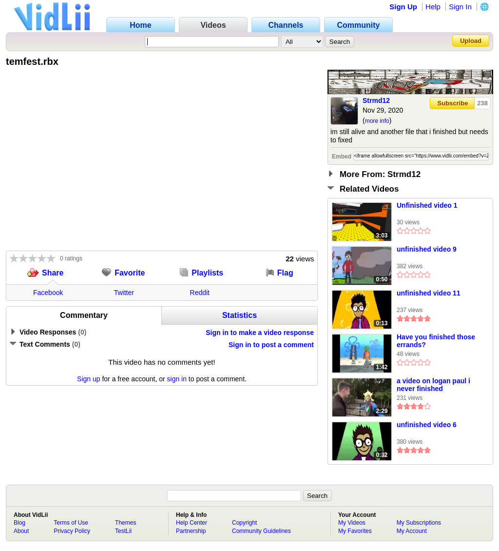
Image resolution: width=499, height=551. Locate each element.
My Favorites (355, 531)
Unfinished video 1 (427, 205)
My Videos (351, 522)
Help (433, 6)
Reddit (200, 292)
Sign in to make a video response (260, 332)
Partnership (191, 531)
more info (377, 121)
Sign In (460, 6)
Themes (125, 522)
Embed (341, 156)
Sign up (88, 379)
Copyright (244, 522)
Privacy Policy (72, 531)
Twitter (124, 292)
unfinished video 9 (427, 249)
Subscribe (453, 103)
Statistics (239, 315)
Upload (470, 40)
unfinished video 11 (429, 293)
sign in (177, 379)
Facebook (48, 292)
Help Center (191, 522)
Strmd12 (376, 100)
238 (482, 103)
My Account (412, 531)
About (21, 531)
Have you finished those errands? (436, 341)
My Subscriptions (419, 522)
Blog (19, 522)
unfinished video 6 (427, 425)
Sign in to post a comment (271, 345)
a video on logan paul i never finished (433, 385)
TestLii (123, 531)
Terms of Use (71, 522)
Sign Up (403, 6)
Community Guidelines (261, 531)
